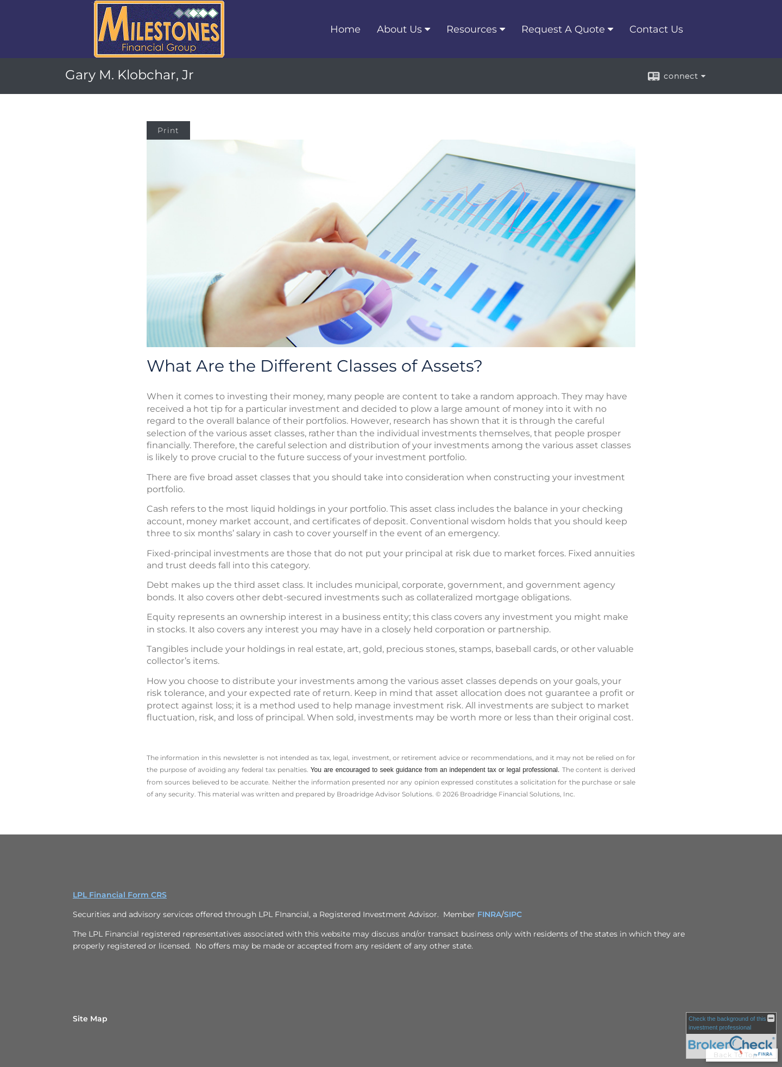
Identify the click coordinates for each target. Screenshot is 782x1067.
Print (168, 130)
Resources (471, 29)
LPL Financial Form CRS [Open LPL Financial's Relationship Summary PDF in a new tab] (120, 895)
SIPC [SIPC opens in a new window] (513, 914)
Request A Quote (563, 29)
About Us (399, 29)
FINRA (489, 914)
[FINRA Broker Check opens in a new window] (731, 1035)
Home (345, 29)
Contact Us (656, 29)
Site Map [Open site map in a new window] (90, 1019)
